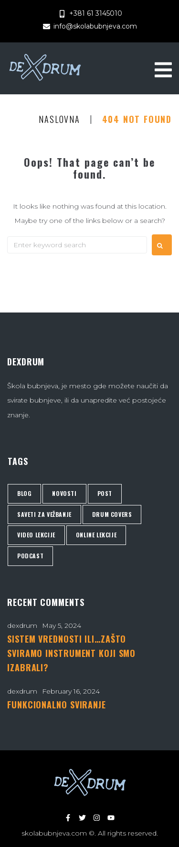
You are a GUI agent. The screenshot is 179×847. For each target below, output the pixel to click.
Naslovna (59, 119)
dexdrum (22, 625)
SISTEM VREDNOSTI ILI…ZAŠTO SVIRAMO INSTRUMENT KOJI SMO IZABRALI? (71, 653)
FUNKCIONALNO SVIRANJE (56, 704)
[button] (163, 68)
